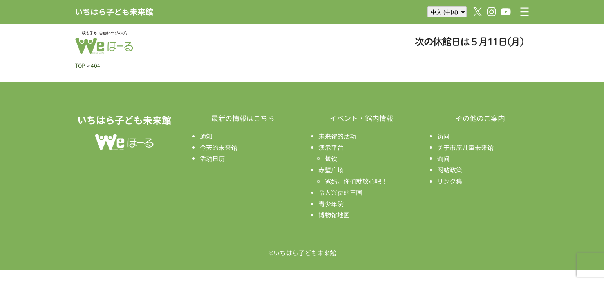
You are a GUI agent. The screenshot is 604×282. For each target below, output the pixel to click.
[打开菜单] (524, 12)
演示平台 (331, 147)
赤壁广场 (331, 169)
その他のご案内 (480, 118)
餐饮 (331, 158)
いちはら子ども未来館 (114, 11)
